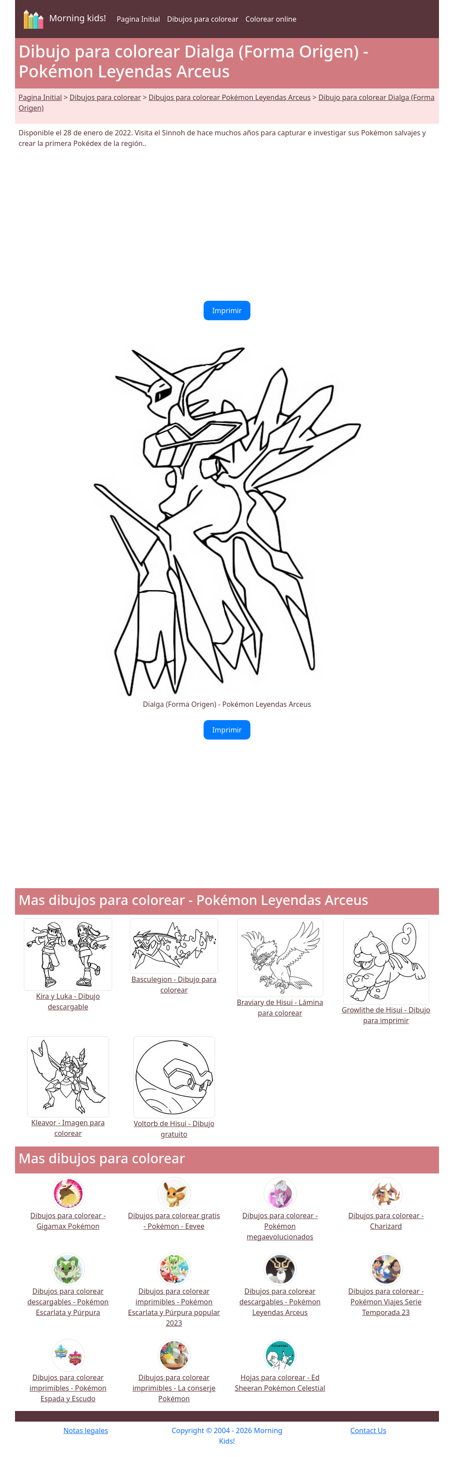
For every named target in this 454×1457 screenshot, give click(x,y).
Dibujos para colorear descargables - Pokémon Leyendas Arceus (280, 1290)
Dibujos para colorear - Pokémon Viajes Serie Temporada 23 (386, 1290)
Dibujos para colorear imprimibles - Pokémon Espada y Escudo (68, 1376)
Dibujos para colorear (202, 19)
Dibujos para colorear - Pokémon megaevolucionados (280, 1215)
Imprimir (227, 310)
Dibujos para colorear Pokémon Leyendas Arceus (230, 97)
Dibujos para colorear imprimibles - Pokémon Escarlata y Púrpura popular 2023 (174, 1296)
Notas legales (85, 1430)
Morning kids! (63, 19)
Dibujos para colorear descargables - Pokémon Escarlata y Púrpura (68, 1290)
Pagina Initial (138, 19)
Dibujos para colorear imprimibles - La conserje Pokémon (174, 1376)
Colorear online (271, 19)
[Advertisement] (227, 225)
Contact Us (368, 1430)
